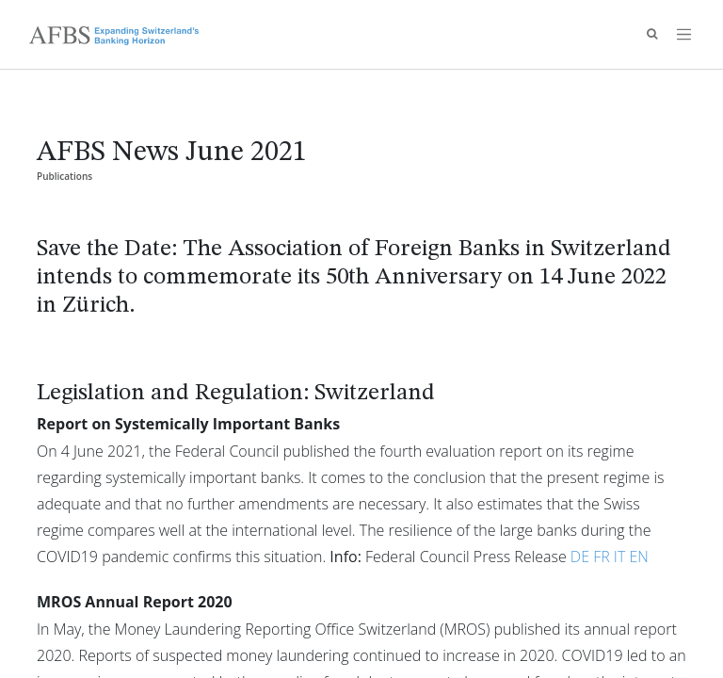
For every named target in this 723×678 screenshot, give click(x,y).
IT (619, 556)
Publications (64, 176)
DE (579, 556)
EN (638, 556)
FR (601, 556)
